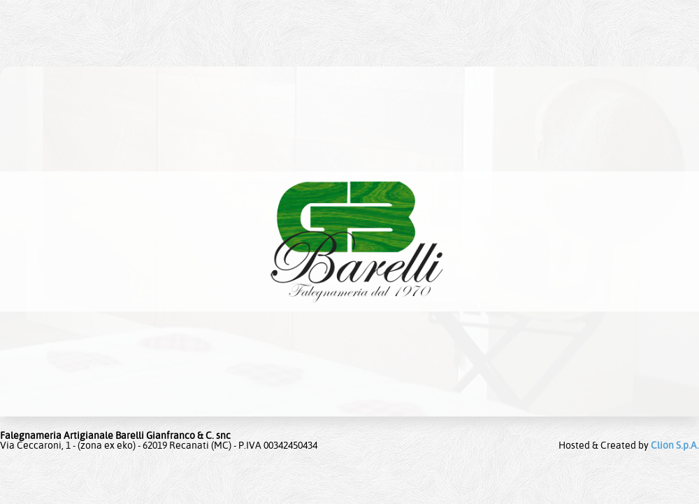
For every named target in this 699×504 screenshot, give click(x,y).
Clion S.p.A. (675, 445)
